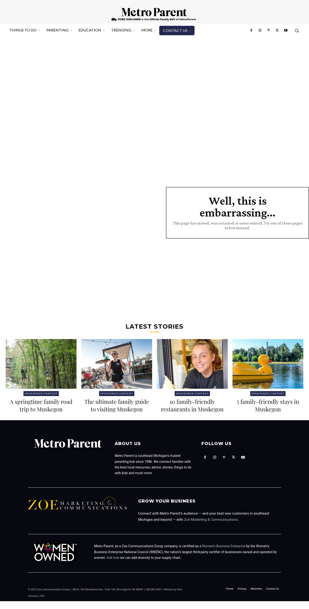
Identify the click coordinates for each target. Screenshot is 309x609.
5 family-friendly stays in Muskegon (268, 405)
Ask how (113, 565)
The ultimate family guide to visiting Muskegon (117, 409)
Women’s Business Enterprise (223, 554)
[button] (296, 30)
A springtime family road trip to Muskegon (41, 405)
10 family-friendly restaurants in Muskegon (192, 409)
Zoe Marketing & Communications (211, 527)
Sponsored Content (41, 393)
